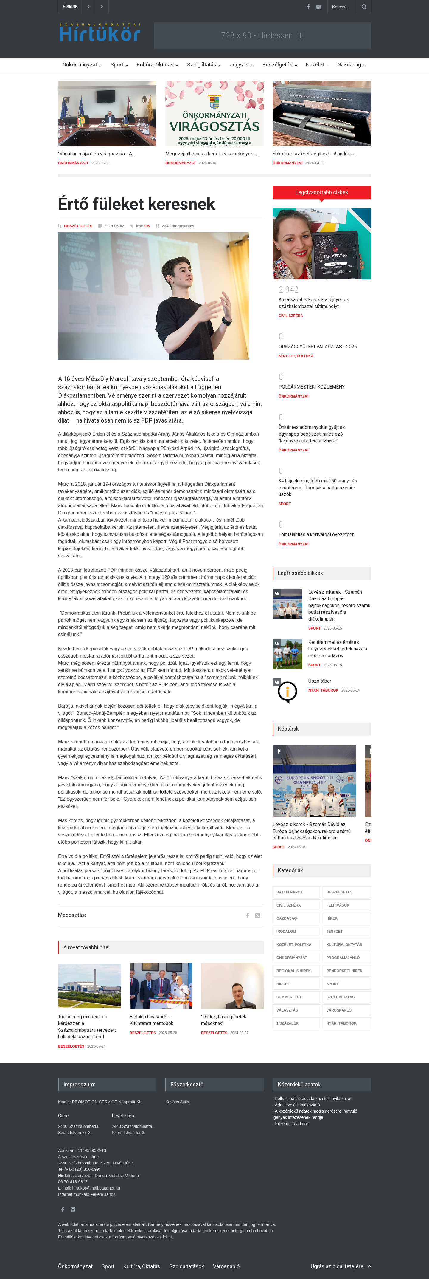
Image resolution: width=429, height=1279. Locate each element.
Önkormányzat (80, 64)
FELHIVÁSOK (338, 901)
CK (147, 226)
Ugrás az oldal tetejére (337, 1266)
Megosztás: (72, 915)
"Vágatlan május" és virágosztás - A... (96, 154)
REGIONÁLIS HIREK (293, 967)
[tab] (322, 192)
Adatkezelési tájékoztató (297, 1104)
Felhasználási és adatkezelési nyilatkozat (313, 1098)
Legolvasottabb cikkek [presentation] (322, 192)
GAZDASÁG (286, 914)
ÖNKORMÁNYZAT (73, 163)
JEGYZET (335, 927)
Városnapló (226, 1266)
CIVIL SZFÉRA (291, 312)
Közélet (315, 64)
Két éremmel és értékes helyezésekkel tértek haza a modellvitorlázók (337, 644)
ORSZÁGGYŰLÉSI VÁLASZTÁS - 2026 (318, 342)
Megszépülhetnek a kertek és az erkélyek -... (212, 154)
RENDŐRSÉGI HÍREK (345, 967)
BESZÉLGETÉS (78, 226)
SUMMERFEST (288, 993)
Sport (117, 64)
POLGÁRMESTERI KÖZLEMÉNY (312, 383)
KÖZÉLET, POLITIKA (296, 352)
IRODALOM (286, 927)
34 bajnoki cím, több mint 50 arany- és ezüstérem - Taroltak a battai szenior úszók (318, 483)
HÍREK (332, 914)
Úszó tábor (319, 677)
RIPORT (283, 980)
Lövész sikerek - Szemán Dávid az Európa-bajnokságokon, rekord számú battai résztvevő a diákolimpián (339, 601)
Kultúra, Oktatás (155, 64)
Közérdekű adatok (292, 1123)
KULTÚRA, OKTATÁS (344, 940)
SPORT (285, 500)
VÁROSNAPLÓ (339, 1006)
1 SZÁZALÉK (287, 1019)
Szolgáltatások (186, 1266)
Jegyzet (239, 64)
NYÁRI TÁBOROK (323, 686)
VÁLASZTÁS (287, 1006)
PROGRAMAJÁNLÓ (343, 954)
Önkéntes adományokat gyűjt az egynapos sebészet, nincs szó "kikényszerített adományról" (312, 429)
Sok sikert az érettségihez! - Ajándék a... (314, 154)
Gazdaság (349, 64)
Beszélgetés (277, 64)
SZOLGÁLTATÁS (341, 993)
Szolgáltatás (201, 64)
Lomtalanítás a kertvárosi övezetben (317, 530)
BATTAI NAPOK (289, 888)
